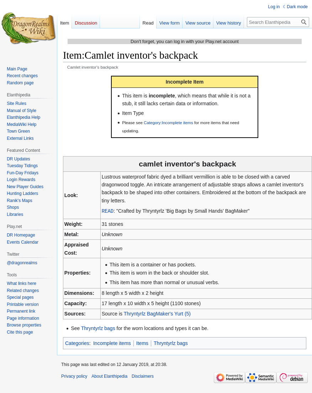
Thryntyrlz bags (98, 328)
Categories (77, 343)
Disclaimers (143, 375)
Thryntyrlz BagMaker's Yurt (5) (157, 313)
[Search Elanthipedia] (278, 22)
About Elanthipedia (109, 375)
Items (142, 343)
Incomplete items (112, 343)
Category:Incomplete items (168, 122)
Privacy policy (74, 375)
